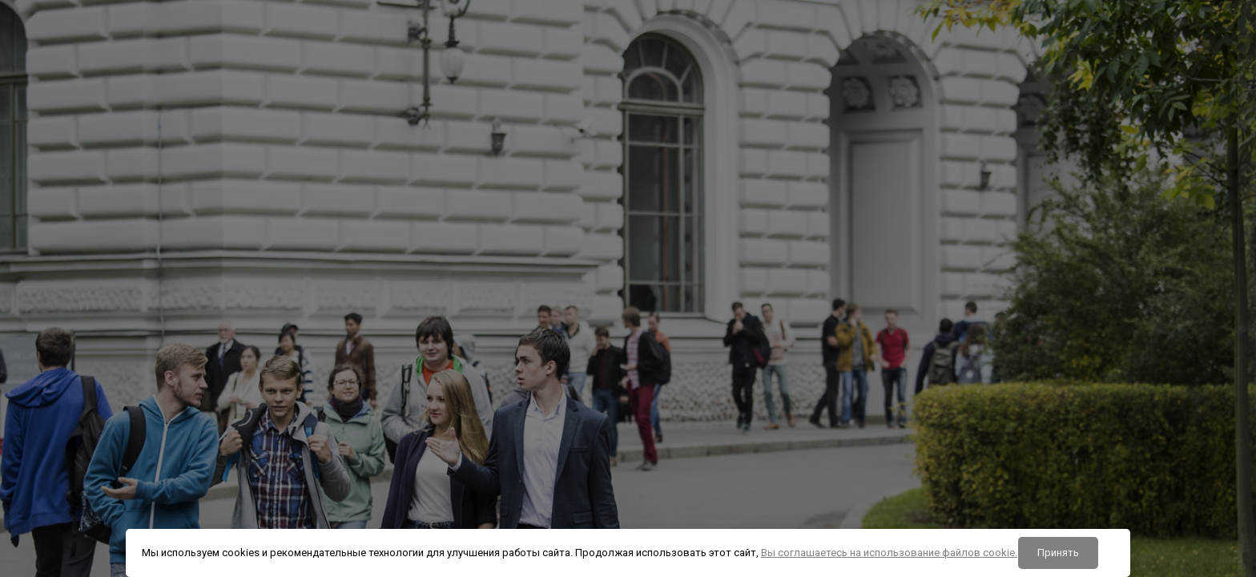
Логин (961, 283)
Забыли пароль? (1192, 444)
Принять (1058, 553)
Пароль (964, 365)
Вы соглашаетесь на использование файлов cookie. (889, 553)
